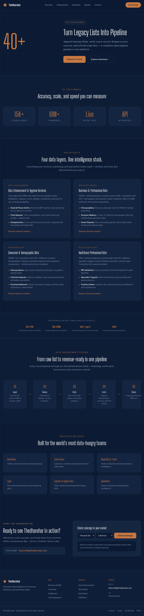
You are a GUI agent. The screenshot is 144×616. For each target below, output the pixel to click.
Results (87, 5)
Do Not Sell (129, 611)
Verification (83, 589)
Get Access (133, 5)
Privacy (111, 611)
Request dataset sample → (20, 234)
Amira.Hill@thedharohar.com (33, 552)
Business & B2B (54, 585)
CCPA (139, 611)
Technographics (54, 598)
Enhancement (62, 5)
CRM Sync (82, 598)
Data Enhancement (86, 585)
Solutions (49, 5)
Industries (76, 5)
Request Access (74, 59)
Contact (98, 5)
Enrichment (83, 593)
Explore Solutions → (100, 59)
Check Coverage (125, 537)
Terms (119, 611)
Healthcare (52, 593)
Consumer (52, 589)
